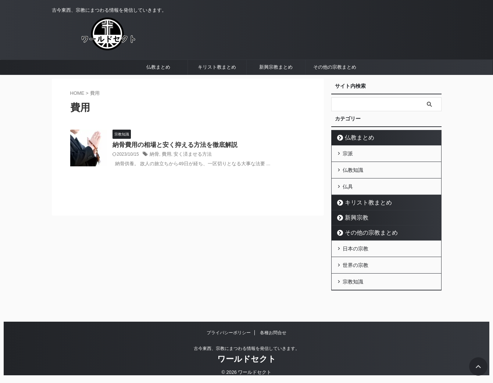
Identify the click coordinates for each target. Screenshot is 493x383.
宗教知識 (353, 292)
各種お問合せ (273, 333)
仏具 (348, 201)
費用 (165, 173)
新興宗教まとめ (276, 85)
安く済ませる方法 (189, 173)
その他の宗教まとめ (334, 85)
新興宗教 (353, 231)
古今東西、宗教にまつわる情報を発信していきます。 (247, 348)
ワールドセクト (246, 359)
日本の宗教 (355, 262)
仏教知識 (353, 186)
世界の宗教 (355, 277)
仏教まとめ (158, 85)
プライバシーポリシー (229, 333)
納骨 (154, 173)
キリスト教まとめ (217, 85)
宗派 (348, 171)
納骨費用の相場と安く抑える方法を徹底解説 (171, 163)
